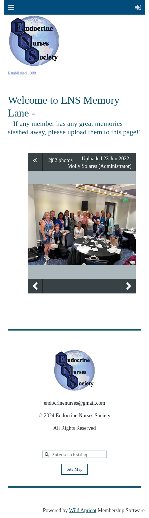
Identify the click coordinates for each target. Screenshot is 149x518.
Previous (35, 286)
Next (128, 286)
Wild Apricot (82, 510)
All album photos (35, 162)
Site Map (75, 469)
